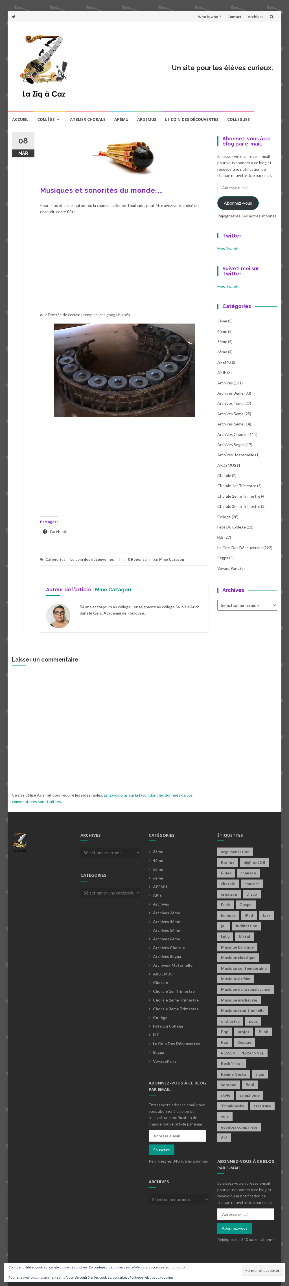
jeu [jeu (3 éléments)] (224, 925)
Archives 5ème (230, 413)
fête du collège (231, 527)
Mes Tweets (228, 248)
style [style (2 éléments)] (225, 1095)
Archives (255, 16)
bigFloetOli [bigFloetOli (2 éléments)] (254, 862)
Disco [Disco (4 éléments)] (251, 894)
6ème (222, 351)
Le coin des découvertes (191, 119)
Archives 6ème (230, 423)
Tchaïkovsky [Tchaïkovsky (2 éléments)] (232, 1105)
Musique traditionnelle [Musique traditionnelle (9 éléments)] (242, 1010)
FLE (220, 537)
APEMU (224, 362)
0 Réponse (137, 559)
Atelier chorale (88, 119)
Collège (46, 119)
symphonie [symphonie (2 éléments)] (250, 1095)
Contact (234, 16)
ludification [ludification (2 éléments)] (246, 925)
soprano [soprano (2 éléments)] (229, 1084)
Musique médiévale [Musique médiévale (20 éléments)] (239, 1000)
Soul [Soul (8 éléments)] (250, 1084)
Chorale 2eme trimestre (238, 496)
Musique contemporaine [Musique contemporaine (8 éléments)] (244, 968)
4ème (222, 331)
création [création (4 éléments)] (229, 894)
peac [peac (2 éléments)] (253, 1021)
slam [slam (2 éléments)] (259, 1074)
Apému (121, 119)
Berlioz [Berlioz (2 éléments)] (227, 862)
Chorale (224, 475)
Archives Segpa (231, 444)
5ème (222, 341)
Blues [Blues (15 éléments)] (226, 872)
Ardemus (146, 119)
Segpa (222, 557)
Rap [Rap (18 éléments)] (224, 1042)
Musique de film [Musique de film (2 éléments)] (235, 978)
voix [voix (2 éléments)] (225, 1116)
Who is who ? (209, 16)
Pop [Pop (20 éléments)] (224, 1031)
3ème (222, 320)
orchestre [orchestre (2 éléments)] (230, 1021)
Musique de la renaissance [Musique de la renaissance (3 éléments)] (245, 989)
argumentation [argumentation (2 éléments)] (235, 851)
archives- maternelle (235, 454)
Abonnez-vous (238, 203)
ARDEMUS (226, 465)
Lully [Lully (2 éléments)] (225, 936)
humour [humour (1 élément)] (228, 915)
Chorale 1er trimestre (236, 485)
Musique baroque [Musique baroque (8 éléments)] (237, 947)
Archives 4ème (230, 403)
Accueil (20, 119)
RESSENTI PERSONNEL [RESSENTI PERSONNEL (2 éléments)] (242, 1052)
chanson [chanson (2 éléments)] (248, 872)
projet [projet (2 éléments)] (243, 1031)
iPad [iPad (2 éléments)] (249, 915)
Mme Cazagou (171, 559)
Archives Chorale (232, 434)
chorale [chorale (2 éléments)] (228, 883)
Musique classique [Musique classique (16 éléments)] (238, 957)
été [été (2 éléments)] (224, 1137)
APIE (221, 372)
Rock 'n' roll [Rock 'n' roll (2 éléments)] (232, 1063)
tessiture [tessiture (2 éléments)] (262, 1105)
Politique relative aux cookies (152, 1277)
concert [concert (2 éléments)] (251, 883)
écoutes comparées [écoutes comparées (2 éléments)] (239, 1127)
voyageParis (228, 568)
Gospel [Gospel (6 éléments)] (246, 904)
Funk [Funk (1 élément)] (225, 904)
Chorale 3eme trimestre (238, 506)
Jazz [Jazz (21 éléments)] (266, 915)
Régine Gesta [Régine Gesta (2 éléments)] (233, 1074)
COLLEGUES (238, 119)
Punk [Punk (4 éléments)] (263, 1031)
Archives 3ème (230, 393)
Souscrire (161, 1149)
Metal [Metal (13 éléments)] (244, 936)
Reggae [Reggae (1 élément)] (244, 1042)
